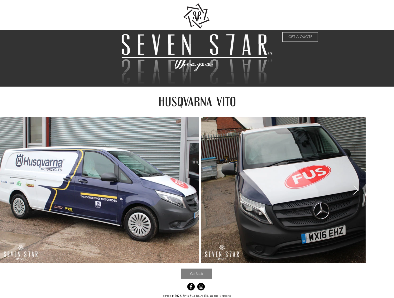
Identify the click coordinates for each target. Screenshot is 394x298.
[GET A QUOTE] (300, 37)
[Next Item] (356, 190)
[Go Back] (196, 274)
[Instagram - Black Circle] (201, 286)
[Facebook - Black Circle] (191, 286)
